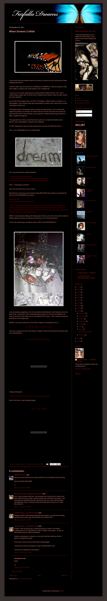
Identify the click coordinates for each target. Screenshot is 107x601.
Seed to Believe (91, 167)
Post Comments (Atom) (24, 579)
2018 (79, 292)
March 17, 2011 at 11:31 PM (22, 520)
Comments (80, 115)
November (82, 316)
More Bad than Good (83, 103)
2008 (79, 341)
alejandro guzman (20, 475)
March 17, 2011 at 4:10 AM (22, 506)
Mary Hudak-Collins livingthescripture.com (28, 494)
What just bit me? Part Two (85, 31)
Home (39, 575)
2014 (79, 300)
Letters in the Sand (92, 156)
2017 (79, 295)
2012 (79, 305)
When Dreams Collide (85, 331)
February (82, 335)
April (80, 326)
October (81, 318)
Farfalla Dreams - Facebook (86, 273)
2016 (79, 298)
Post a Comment (17, 571)
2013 (79, 303)
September (82, 321)
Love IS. (88, 234)
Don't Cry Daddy (91, 223)
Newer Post (13, 575)
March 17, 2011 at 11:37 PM (22, 552)
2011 (79, 308)
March (81, 329)
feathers (88, 178)
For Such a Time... (91, 200)
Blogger (61, 591)
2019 (79, 290)
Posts (79, 111)
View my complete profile (82, 369)
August (81, 324)
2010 (79, 311)
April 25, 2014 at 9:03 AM (21, 567)
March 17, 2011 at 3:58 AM (22, 488)
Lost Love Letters (91, 245)
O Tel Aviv (89, 212)
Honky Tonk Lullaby (83, 100)
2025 (79, 287)
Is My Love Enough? (89, 190)
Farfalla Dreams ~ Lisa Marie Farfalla (26, 513)
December (82, 313)
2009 (79, 338)
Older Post (64, 575)
